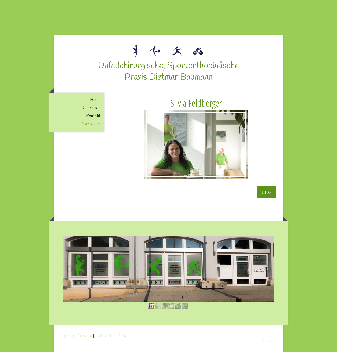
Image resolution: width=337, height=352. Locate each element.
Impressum (68, 335)
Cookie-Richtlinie (105, 335)
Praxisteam (90, 124)
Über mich (92, 108)
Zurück (266, 192)
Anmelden (269, 341)
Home (95, 100)
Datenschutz (85, 335)
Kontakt (93, 116)
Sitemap (123, 335)
